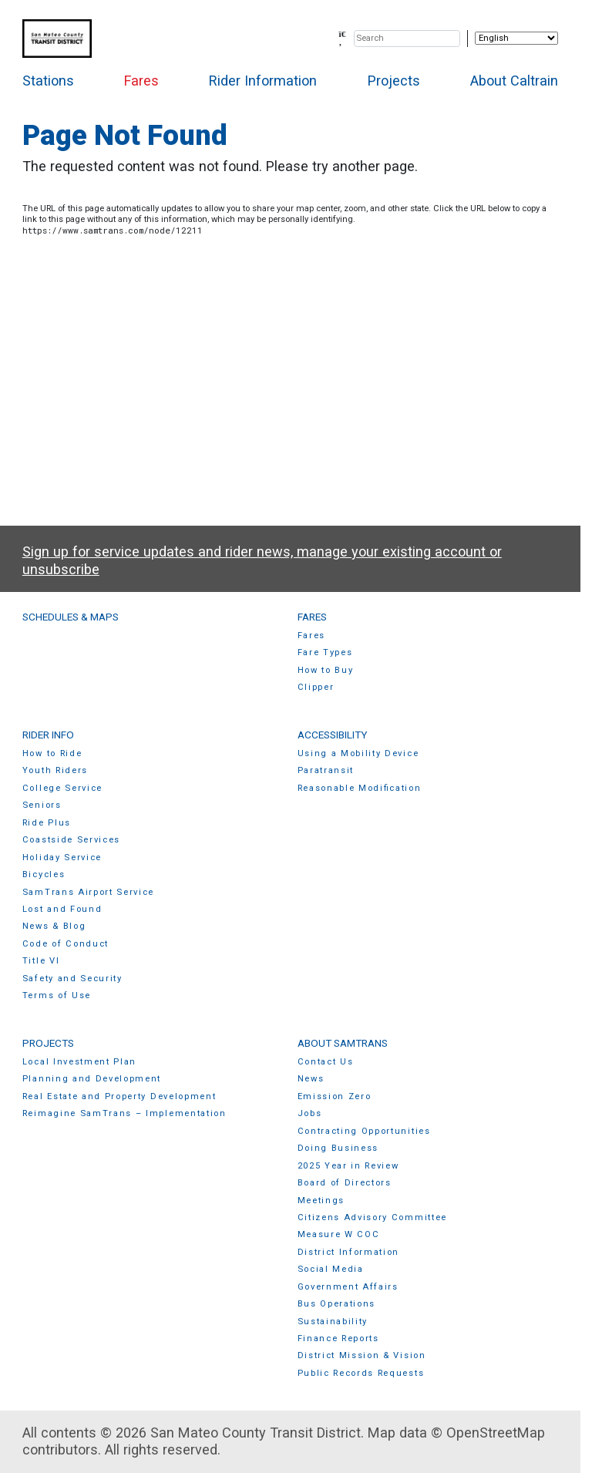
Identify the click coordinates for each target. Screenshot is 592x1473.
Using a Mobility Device (358, 753)
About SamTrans (343, 1043)
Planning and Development (91, 1079)
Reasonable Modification (360, 788)
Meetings (321, 1201)
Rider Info (48, 734)
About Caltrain (514, 80)
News (311, 1079)
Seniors (42, 805)
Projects (394, 80)
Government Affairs (348, 1287)
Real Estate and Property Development (119, 1096)
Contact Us (326, 1062)
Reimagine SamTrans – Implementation (124, 1113)
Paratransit (326, 770)
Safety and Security (72, 979)
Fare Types (325, 652)
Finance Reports (338, 1338)
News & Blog (54, 926)
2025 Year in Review (348, 1166)
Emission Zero (335, 1096)
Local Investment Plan (79, 1062)
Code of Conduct (65, 944)
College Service (62, 788)
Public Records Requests (361, 1373)
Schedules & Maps (70, 616)
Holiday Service (62, 858)
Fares (141, 80)
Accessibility (332, 734)
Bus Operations (337, 1304)
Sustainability (333, 1322)
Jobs (310, 1113)
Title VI (40, 961)
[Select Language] (516, 38)
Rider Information (263, 80)
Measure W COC (339, 1234)
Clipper (316, 687)
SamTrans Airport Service (88, 892)
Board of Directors (345, 1183)
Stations (48, 80)
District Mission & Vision (362, 1355)
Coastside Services (71, 840)
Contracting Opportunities (364, 1131)
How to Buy (326, 670)
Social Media (331, 1269)
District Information (349, 1252)
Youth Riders (55, 770)
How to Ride (52, 753)
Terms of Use (56, 995)
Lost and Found (62, 909)
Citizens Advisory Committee (372, 1217)
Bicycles (43, 874)
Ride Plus (46, 823)
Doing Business (338, 1148)
